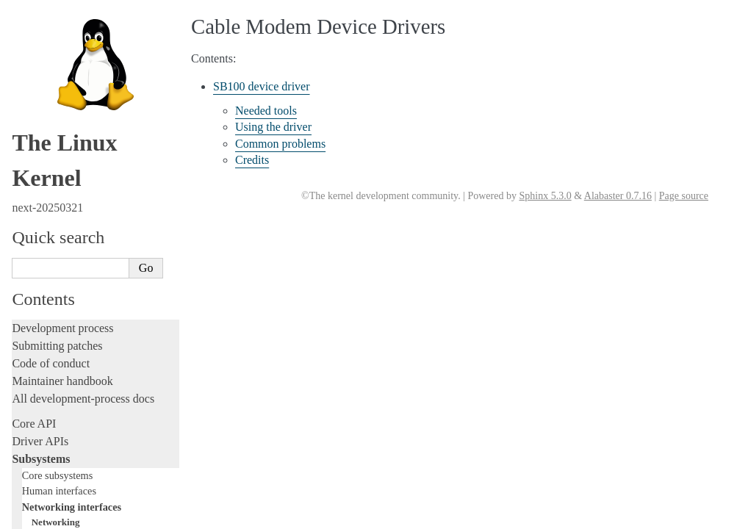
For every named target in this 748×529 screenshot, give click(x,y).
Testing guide (43, 214)
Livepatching (42, 284)
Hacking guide (46, 232)
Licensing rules (48, 161)
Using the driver (273, 126)
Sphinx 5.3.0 (545, 195)
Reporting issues (51, 362)
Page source (683, 195)
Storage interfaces (60, 103)
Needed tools (266, 110)
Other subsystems (59, 119)
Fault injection (46, 267)
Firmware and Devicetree (72, 440)
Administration (47, 327)
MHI (41, 88)
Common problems (280, 143)
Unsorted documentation (70, 490)
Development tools (56, 196)
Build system (42, 345)
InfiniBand (52, 59)
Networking (56, 31)
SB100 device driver (261, 86)
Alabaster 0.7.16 (618, 195)
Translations (41, 515)
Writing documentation (66, 179)
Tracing (30, 249)
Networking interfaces (71, 16)
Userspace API (47, 398)
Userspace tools (49, 380)
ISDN (43, 74)
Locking (31, 136)
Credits (252, 160)
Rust (22, 302)
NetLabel (49, 45)
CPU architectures (55, 465)
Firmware (34, 423)
